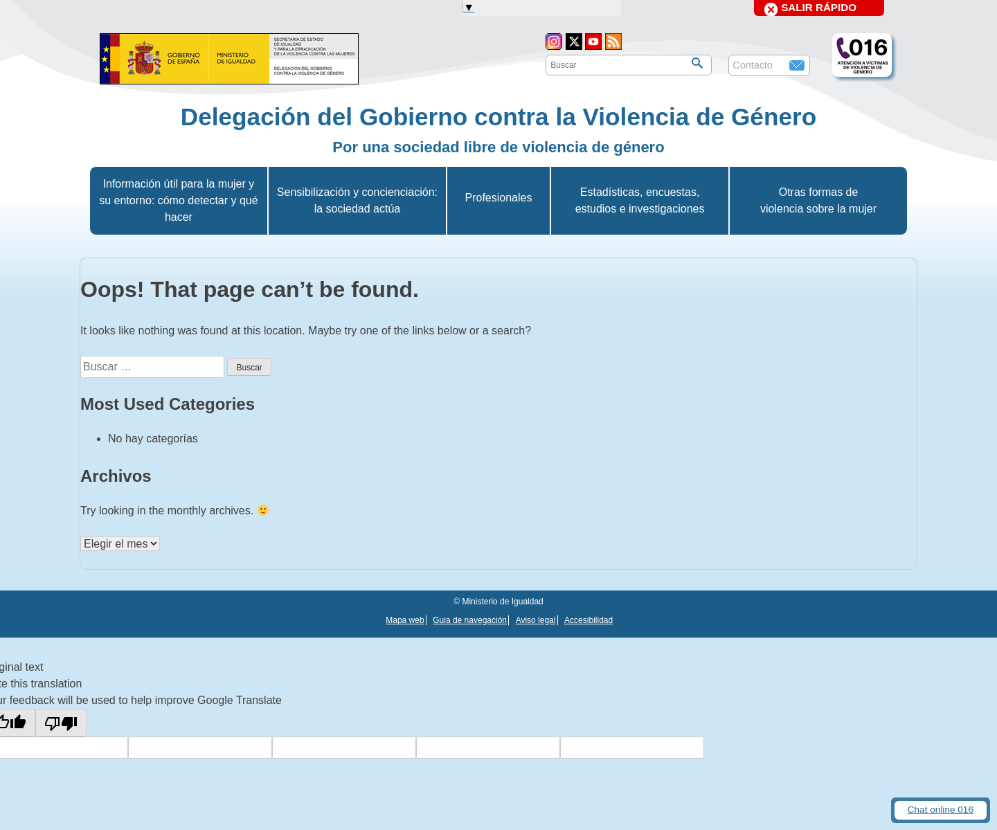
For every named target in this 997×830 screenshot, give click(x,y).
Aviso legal (536, 620)
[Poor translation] (61, 723)
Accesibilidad (588, 620)
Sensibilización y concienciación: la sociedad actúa (357, 200)
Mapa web (405, 620)
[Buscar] (697, 63)
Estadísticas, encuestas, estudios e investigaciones (640, 200)
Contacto (753, 65)
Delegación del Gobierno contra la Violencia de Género (498, 116)
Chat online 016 (940, 809)
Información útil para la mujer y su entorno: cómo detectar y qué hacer (178, 200)
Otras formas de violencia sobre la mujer (818, 200)
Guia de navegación (470, 620)
